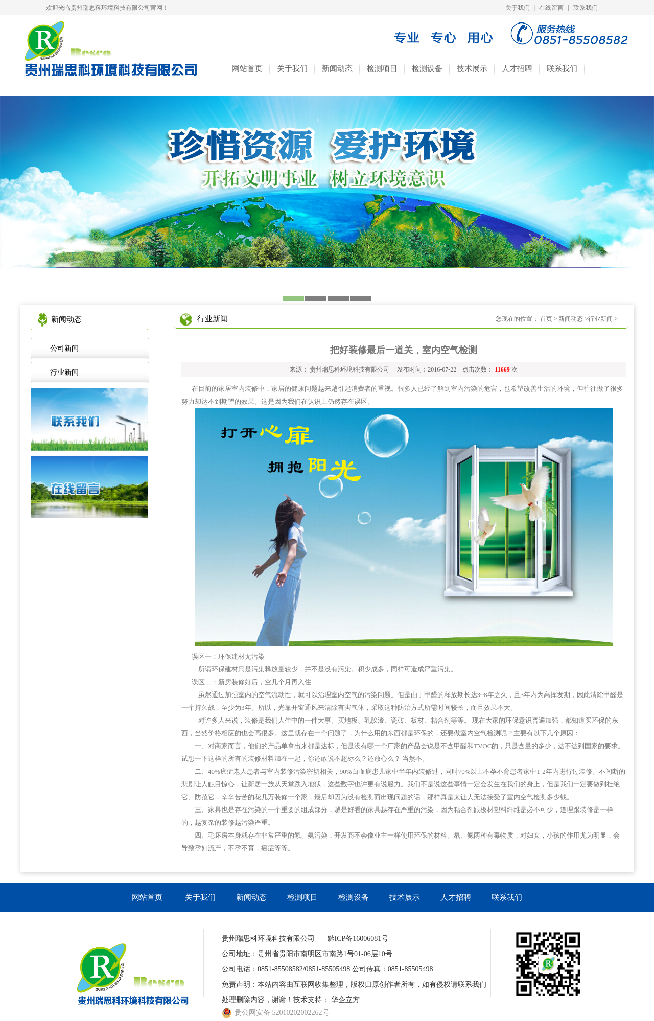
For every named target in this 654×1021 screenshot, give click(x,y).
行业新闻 (62, 372)
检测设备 (427, 68)
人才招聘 (517, 68)
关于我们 (517, 7)
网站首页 (247, 68)
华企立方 (345, 1000)
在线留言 (551, 7)
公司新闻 (62, 348)
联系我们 (585, 7)
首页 (546, 318)
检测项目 (382, 68)
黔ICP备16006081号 (358, 938)
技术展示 (472, 68)
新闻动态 (337, 68)
